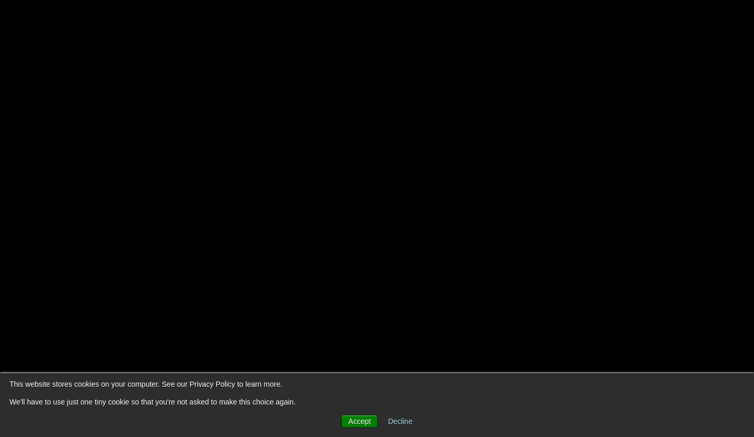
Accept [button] (359, 421)
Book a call (697, 21)
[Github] (714, 173)
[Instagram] (714, 223)
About (416, 21)
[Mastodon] (714, 248)
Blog (522, 21)
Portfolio (574, 21)
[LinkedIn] (714, 198)
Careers (634, 21)
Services (471, 21)
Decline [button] (400, 421)
